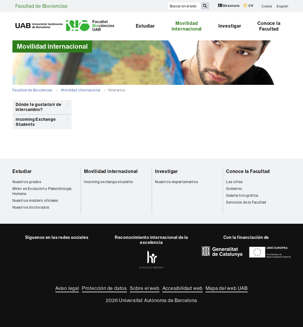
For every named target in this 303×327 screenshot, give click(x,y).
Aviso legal (67, 288)
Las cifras (234, 182)
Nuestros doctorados (30, 207)
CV (248, 5)
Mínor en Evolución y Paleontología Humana (42, 191)
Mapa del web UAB (227, 288)
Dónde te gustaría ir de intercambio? (42, 106)
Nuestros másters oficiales (35, 200)
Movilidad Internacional (187, 26)
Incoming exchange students (108, 182)
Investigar (229, 26)
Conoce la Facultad (268, 26)
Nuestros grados (26, 182)
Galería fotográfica (242, 195)
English (283, 6)
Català (267, 6)
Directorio (229, 5)
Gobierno (234, 188)
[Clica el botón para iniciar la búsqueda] (205, 5)
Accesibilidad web (182, 288)
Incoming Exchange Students (42, 121)
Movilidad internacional (111, 171)
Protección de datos (104, 288)
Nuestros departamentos (176, 182)
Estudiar (145, 26)
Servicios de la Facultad (246, 202)
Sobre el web (144, 288)
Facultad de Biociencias (41, 6)
